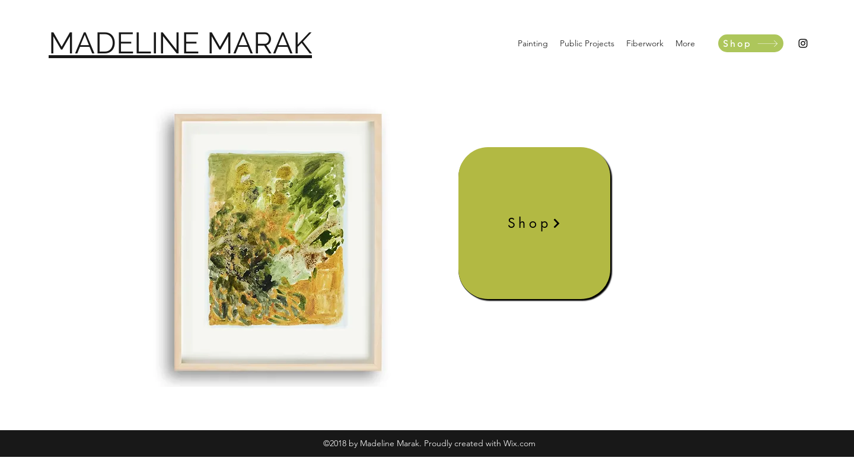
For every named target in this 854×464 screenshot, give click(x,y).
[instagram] (803, 43)
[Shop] (750, 43)
